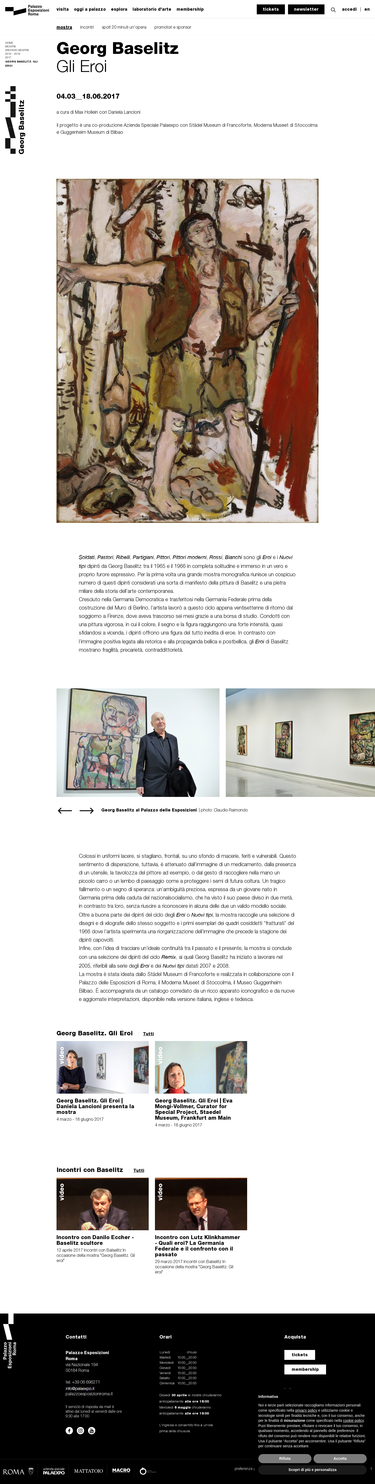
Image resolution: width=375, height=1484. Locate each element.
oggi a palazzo (90, 9)
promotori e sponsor (172, 27)
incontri (87, 27)
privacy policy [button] (306, 1410)
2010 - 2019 (12, 54)
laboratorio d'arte (152, 9)
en (367, 9)
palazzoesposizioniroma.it (89, 1394)
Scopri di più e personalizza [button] (312, 1470)
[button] (333, 9)
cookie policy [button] (353, 1420)
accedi (349, 9)
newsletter (306, 9)
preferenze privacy (250, 1469)
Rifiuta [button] (285, 1458)
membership (305, 1369)
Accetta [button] (340, 1458)
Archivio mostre (17, 50)
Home (9, 43)
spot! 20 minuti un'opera (124, 27)
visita (63, 9)
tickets (271, 9)
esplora (119, 9)
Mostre (10, 47)
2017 (8, 57)
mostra (64, 27)
